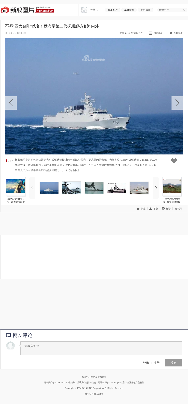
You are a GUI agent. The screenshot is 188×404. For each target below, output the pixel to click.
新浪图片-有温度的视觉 (27, 9)
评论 (166, 208)
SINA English (114, 382)
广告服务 (70, 382)
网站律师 (102, 382)
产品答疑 (139, 382)
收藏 (141, 208)
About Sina (59, 382)
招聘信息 (91, 382)
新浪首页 (146, 10)
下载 (153, 208)
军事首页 (129, 10)
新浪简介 (48, 382)
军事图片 (113, 10)
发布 (174, 362)
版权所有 (98, 393)
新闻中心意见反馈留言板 (94, 377)
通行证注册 (128, 382)
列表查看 (158, 33)
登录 (146, 362)
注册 (157, 362)
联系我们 (81, 382)
